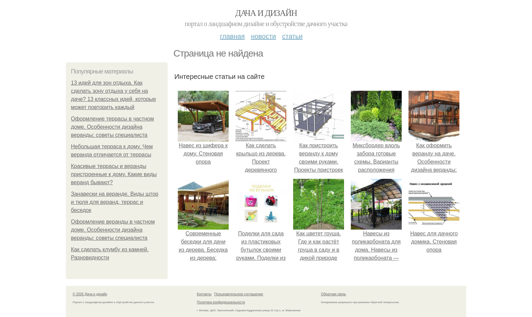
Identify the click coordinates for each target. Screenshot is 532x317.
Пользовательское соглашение (238, 294)
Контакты (204, 294)
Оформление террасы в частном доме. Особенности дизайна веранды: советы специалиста (112, 127)
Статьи (292, 36)
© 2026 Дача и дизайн (90, 294)
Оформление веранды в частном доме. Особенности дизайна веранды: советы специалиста (113, 230)
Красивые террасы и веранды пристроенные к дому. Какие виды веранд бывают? (114, 174)
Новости (263, 36)
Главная (232, 36)
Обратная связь (333, 294)
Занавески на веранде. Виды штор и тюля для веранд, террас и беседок (114, 202)
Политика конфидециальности (221, 302)
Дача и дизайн (266, 13)
